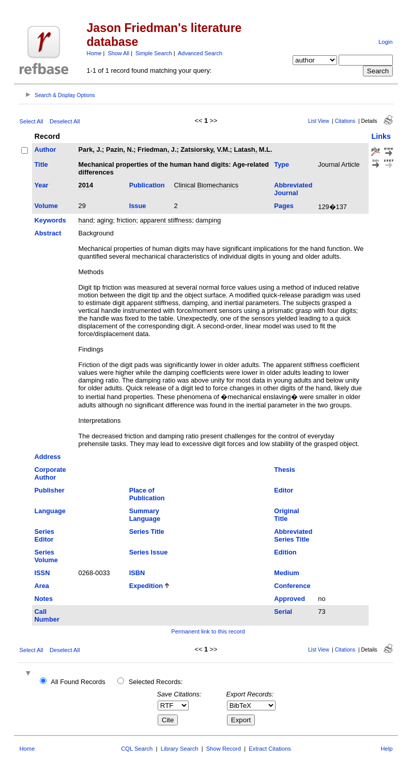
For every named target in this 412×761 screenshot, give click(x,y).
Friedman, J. (157, 149)
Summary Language (144, 514)
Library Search (180, 749)
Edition (285, 552)
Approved (289, 599)
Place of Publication (147, 494)
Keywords (50, 220)
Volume (46, 206)
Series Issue (148, 552)
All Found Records (78, 682)
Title (41, 164)
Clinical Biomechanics (206, 185)
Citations (345, 121)
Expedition (146, 586)
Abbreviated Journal (293, 189)
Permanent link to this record (208, 631)
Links (381, 136)
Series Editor (44, 535)
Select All (31, 121)
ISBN (137, 573)
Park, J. (90, 149)
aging (105, 220)
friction (126, 220)
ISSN (42, 573)
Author (45, 149)
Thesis (284, 469)
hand (86, 220)
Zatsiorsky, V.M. (205, 149)
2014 (86, 185)
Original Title (286, 514)
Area (42, 586)
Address (48, 457)
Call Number (47, 615)
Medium (286, 573)
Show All (118, 53)
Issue (137, 206)
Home (94, 53)
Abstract (48, 233)
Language (50, 511)
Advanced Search (200, 53)
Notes (44, 599)
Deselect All (65, 121)
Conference (292, 586)
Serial (283, 611)
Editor (283, 490)
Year (42, 185)
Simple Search (153, 53)
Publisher (50, 490)
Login (385, 42)
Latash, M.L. (253, 149)
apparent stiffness (166, 220)
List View (318, 121)
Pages (284, 206)
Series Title (146, 531)
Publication (147, 185)
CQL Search (136, 749)
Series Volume (46, 556)
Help (386, 749)
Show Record (223, 749)
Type (281, 164)
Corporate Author (50, 473)
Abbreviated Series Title (293, 535)
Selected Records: (156, 682)
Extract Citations (270, 749)
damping (208, 220)
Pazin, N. (119, 149)
